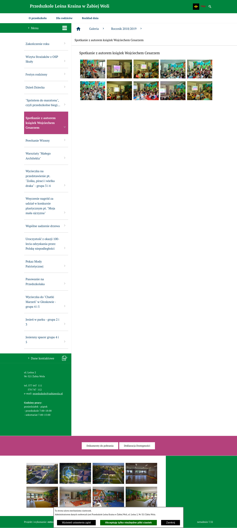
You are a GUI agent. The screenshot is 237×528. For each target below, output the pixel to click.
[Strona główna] (78, 29)
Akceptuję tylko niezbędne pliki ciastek (128, 522)
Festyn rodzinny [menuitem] (46, 74)
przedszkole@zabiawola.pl (48, 393)
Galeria (97, 29)
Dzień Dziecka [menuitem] (46, 87)
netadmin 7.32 (205, 522)
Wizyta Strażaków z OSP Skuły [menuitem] (46, 59)
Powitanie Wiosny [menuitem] (46, 140)
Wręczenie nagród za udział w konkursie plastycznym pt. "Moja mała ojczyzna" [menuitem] (46, 206)
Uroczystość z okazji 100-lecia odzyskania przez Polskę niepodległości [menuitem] (46, 243)
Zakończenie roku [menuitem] (46, 43)
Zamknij (170, 522)
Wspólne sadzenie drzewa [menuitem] (46, 226)
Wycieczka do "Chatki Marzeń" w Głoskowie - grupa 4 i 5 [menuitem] (46, 301)
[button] (196, 6)
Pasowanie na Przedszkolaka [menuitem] (46, 281)
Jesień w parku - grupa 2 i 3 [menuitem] (46, 321)
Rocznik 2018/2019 (127, 29)
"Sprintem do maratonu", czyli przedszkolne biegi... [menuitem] (46, 102)
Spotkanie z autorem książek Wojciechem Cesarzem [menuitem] (46, 122)
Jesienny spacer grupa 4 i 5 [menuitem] (46, 339)
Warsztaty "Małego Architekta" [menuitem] (46, 155)
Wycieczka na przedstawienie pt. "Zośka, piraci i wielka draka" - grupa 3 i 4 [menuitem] (46, 178)
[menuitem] (37, 18)
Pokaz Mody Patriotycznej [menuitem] (46, 263)
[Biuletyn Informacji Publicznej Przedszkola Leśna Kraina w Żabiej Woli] (203, 6)
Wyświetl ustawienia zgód (76, 522)
